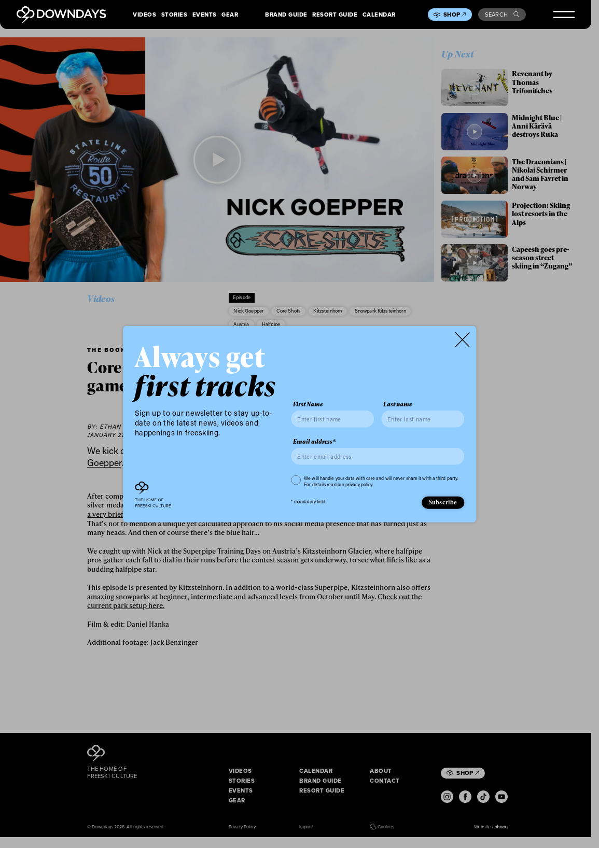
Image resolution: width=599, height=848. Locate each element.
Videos (144, 15)
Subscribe (443, 502)
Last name (397, 404)
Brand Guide (286, 15)
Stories (174, 15)
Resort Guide (334, 15)
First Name (308, 404)
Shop (454, 14)
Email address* (314, 441)
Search (502, 14)
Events (204, 15)
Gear (229, 15)
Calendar (379, 15)
